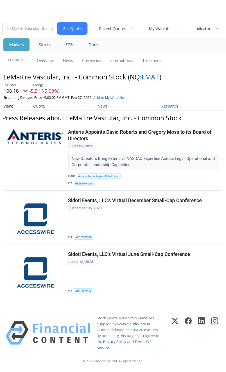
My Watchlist (160, 28)
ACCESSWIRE (83, 237)
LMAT (150, 76)
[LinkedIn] (201, 333)
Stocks (45, 44)
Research (169, 106)
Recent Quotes (112, 28)
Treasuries (151, 60)
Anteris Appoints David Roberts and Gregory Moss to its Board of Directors (140, 135)
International (121, 60)
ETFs (69, 44)
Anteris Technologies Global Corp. (98, 176)
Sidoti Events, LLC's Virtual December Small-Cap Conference (135, 200)
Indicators (204, 28)
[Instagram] (214, 333)
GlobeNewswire (84, 183)
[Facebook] (188, 333)
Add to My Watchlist (109, 97)
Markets (16, 44)
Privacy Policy (114, 341)
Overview (45, 60)
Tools (94, 44)
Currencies (91, 60)
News (68, 60)
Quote (39, 106)
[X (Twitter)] (175, 333)
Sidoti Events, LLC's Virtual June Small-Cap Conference (129, 254)
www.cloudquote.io (133, 323)
